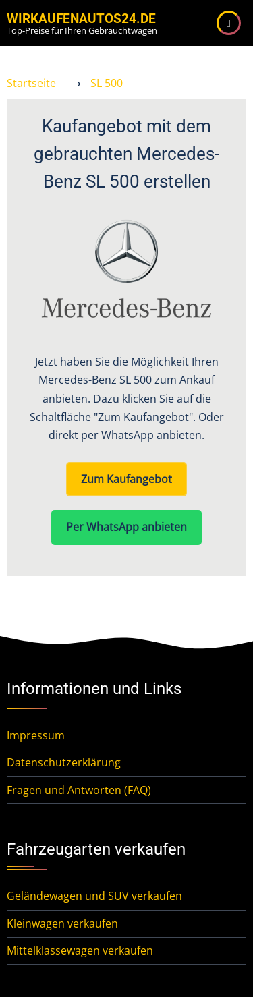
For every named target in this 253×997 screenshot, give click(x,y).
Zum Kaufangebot (126, 479)
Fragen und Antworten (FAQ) (79, 789)
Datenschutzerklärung (64, 762)
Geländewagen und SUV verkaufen (94, 895)
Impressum (36, 735)
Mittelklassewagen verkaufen (80, 950)
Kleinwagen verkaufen (62, 923)
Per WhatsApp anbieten (126, 526)
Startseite (31, 83)
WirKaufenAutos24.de (81, 18)
